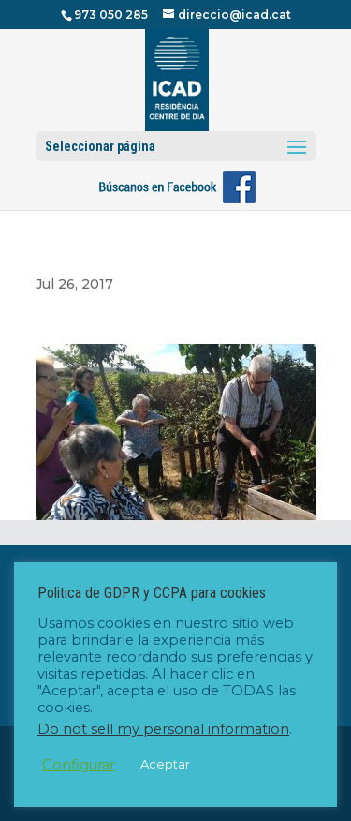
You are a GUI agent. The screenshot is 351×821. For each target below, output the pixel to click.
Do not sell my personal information (163, 729)
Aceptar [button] (165, 763)
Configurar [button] (78, 764)
